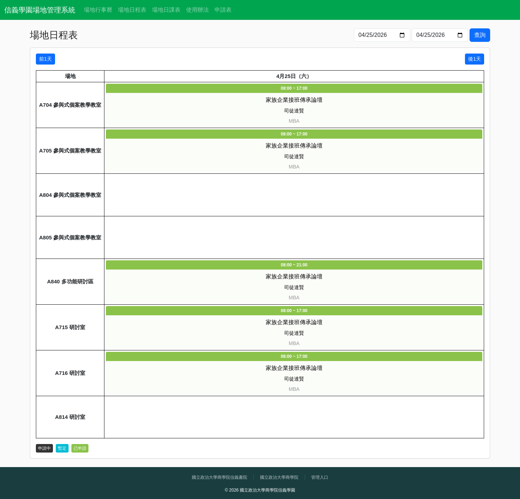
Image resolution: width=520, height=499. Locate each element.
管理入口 (319, 477)
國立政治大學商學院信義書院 (219, 477)
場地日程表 (132, 10)
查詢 (480, 35)
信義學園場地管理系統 (39, 10)
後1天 (474, 59)
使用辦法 (197, 10)
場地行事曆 (98, 10)
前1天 (45, 59)
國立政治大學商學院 (279, 477)
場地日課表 (166, 10)
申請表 (223, 10)
